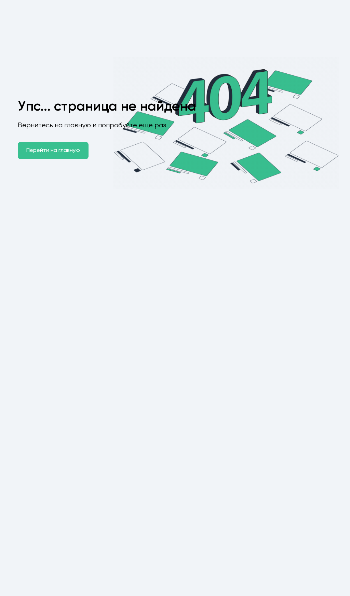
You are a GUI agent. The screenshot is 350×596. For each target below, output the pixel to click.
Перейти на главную (53, 150)
